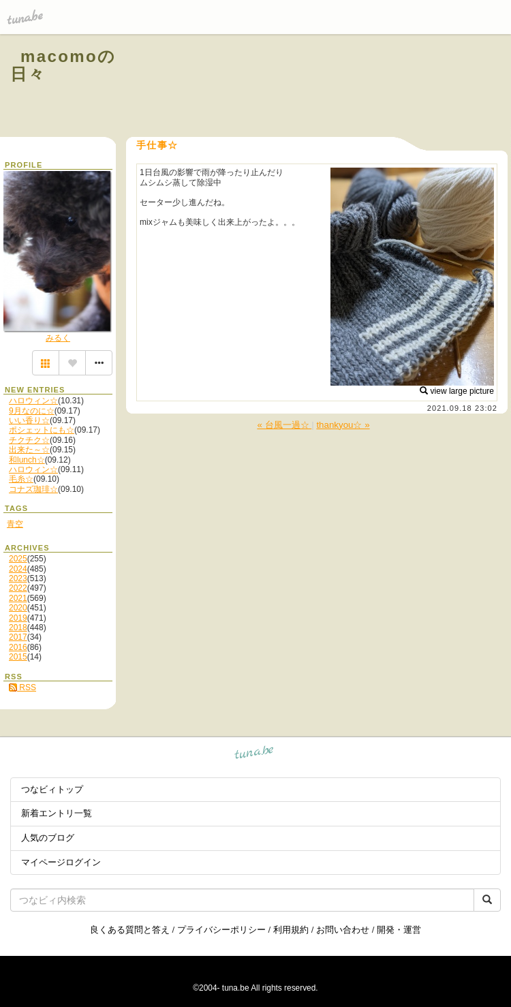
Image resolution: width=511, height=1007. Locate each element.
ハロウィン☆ (33, 400)
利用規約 (291, 930)
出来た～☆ (29, 449)
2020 (18, 608)
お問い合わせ (342, 930)
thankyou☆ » (342, 425)
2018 (18, 627)
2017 (18, 637)
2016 (18, 647)
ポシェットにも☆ (41, 430)
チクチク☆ (29, 440)
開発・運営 (399, 930)
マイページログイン (61, 862)
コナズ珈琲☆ (33, 489)
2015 (18, 657)
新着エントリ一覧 (56, 813)
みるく (58, 338)
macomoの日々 (63, 65)
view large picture (457, 391)
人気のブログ (47, 838)
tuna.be (254, 754)
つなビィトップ (52, 789)
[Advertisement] (335, 87)
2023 (18, 578)
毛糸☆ (21, 479)
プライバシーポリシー (221, 930)
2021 (18, 598)
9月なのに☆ (32, 411)
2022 (18, 588)
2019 (18, 618)
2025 (18, 558)
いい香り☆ (29, 420)
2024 (18, 569)
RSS (22, 687)
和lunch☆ (27, 460)
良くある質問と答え (130, 930)
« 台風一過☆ (284, 425)
